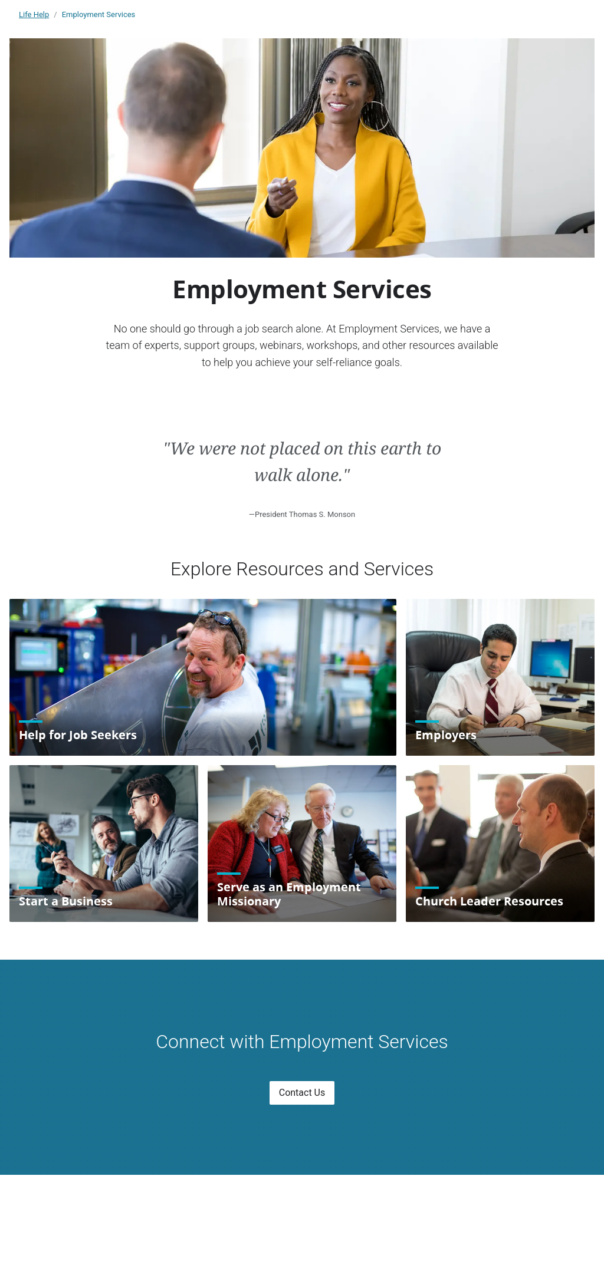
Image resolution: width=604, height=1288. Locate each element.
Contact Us (302, 1092)
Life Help (34, 14)
